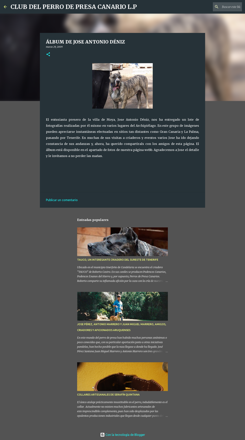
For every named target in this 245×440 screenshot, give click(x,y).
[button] (48, 54)
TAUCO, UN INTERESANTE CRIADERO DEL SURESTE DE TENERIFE (117, 259)
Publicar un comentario (62, 200)
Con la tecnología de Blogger (122, 434)
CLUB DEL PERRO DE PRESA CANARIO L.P (74, 7)
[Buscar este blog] (222, 6)
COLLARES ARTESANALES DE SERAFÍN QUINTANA (108, 394)
